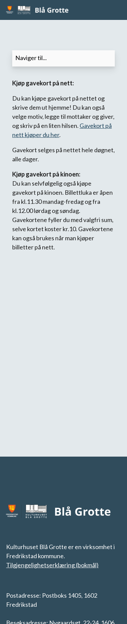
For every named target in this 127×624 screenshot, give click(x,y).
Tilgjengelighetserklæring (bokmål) (52, 565)
